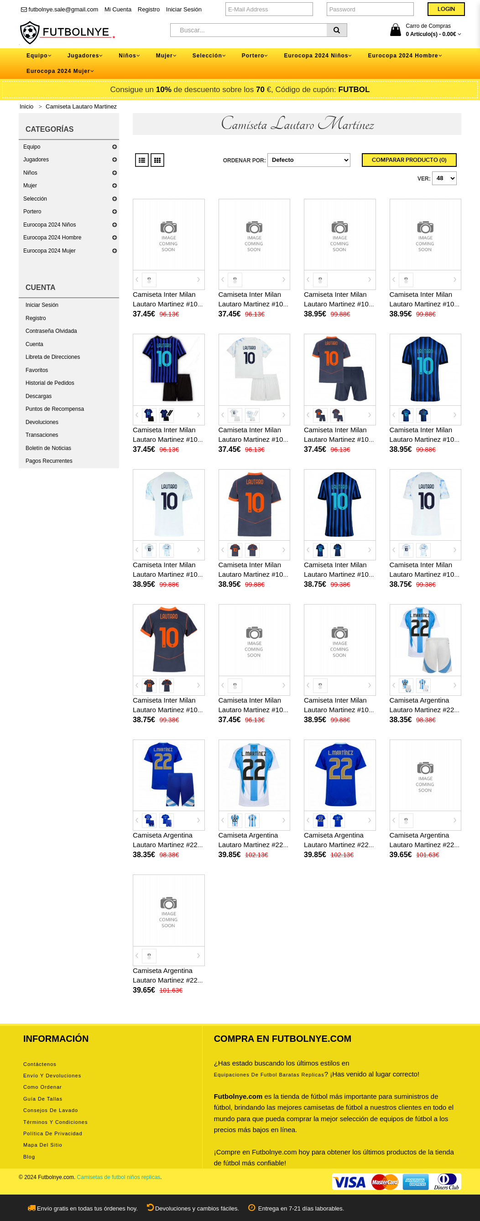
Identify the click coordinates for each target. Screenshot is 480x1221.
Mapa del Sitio (43, 1145)
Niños (30, 173)
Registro (149, 9)
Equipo (31, 147)
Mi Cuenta (117, 9)
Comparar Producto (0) (409, 160)
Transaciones (42, 435)
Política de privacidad (53, 1133)
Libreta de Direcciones (53, 357)
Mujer (30, 185)
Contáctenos (40, 1064)
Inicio (26, 106)
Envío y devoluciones (52, 1075)
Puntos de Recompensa (55, 409)
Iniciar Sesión (184, 9)
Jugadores (36, 159)
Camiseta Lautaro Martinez (81, 106)
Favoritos (37, 370)
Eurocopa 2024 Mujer (49, 251)
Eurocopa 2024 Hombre (52, 237)
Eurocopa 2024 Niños (49, 225)
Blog (29, 1156)
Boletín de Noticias (48, 448)
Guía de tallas (43, 1099)
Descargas (39, 396)
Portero (32, 211)
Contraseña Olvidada (51, 331)
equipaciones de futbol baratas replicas (269, 1074)
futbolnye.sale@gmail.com (59, 9)
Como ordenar (42, 1087)
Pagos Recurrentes (49, 461)
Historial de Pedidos (50, 383)
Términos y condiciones (55, 1122)
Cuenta (34, 344)
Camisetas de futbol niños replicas (119, 1177)
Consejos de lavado (50, 1110)
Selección (35, 199)
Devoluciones (42, 422)
